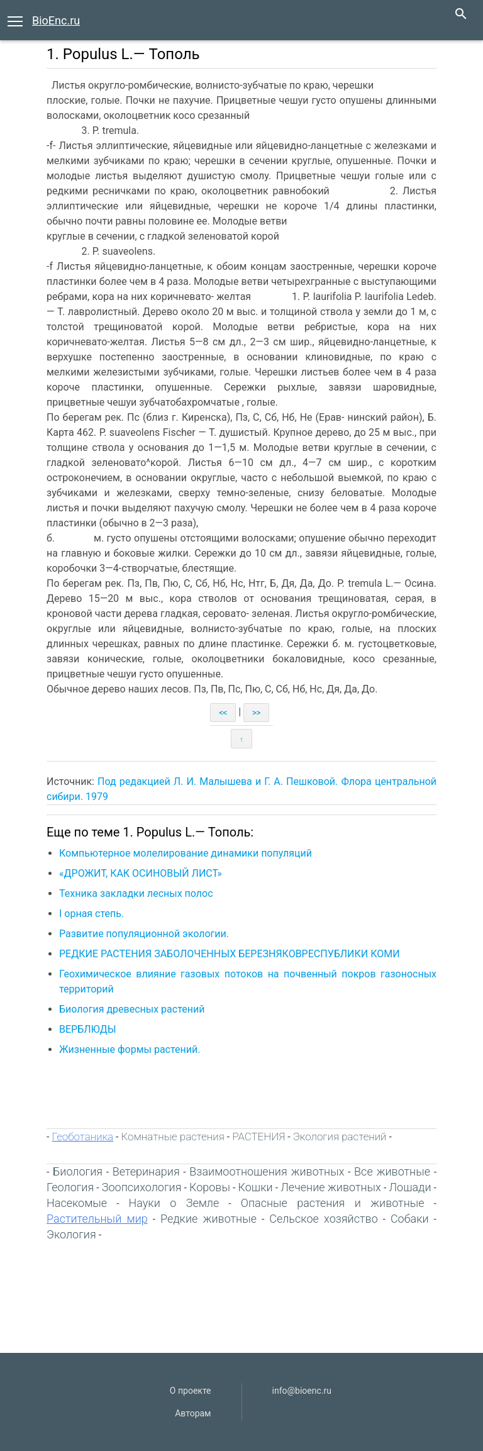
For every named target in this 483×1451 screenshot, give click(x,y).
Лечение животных (330, 1187)
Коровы (209, 1187)
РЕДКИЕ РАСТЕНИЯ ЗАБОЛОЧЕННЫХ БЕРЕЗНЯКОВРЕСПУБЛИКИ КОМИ (229, 954)
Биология (78, 1171)
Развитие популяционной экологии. (145, 934)
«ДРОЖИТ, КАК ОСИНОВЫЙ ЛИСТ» (140, 873)
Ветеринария (146, 1171)
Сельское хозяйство (323, 1218)
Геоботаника (82, 1136)
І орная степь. (91, 914)
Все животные (392, 1171)
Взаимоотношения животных (266, 1171)
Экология (71, 1234)
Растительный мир (97, 1218)
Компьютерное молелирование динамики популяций (185, 853)
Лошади (410, 1187)
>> (256, 712)
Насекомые (77, 1202)
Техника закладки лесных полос (136, 893)
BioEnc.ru (56, 20)
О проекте (190, 1391)
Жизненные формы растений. (131, 1049)
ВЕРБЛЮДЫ (87, 1029)
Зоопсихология (142, 1187)
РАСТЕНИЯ (258, 1136)
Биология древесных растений (131, 1009)
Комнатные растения (173, 1136)
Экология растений (340, 1136)
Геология (70, 1187)
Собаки (410, 1218)
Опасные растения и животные (333, 1202)
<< (223, 712)
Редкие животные (208, 1218)
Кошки (255, 1187)
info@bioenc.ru (301, 1391)
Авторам (193, 1413)
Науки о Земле (174, 1202)
